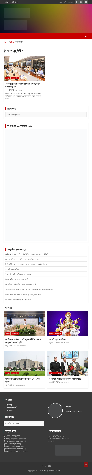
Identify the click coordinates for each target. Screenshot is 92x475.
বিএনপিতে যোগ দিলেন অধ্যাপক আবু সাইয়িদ (18, 299)
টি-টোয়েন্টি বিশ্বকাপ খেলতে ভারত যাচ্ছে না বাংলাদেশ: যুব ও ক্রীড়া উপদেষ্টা (26, 264)
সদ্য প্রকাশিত (15, 78)
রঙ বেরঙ (44, 471)
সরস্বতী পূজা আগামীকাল (12, 269)
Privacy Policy (54, 471)
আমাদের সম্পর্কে (62, 2)
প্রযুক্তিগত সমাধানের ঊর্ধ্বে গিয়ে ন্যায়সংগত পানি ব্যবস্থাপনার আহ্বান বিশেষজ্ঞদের (29, 289)
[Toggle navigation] (7, 36)
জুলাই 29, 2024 (10, 90)
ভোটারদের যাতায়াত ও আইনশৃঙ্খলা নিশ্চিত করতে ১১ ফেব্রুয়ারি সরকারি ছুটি (26, 254)
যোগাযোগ (70, 2)
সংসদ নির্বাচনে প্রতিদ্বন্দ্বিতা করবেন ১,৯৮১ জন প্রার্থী (20, 284)
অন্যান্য (8, 78)
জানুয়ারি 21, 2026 (54, 382)
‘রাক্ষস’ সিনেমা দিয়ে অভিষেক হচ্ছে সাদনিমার (18, 274)
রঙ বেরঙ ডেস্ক (20, 90)
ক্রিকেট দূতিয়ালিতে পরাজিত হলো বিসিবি (16, 279)
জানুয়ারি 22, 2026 (10, 345)
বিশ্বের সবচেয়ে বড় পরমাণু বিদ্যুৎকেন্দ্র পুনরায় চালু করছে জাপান (23, 294)
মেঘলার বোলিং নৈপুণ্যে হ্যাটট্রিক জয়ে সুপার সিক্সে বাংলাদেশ (22, 259)
